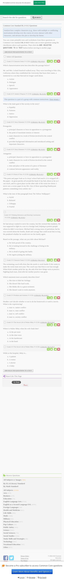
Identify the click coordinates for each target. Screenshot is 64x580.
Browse (32, 577)
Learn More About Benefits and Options (32, 571)
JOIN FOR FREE (39, 3)
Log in (22, 577)
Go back (43, 577)
